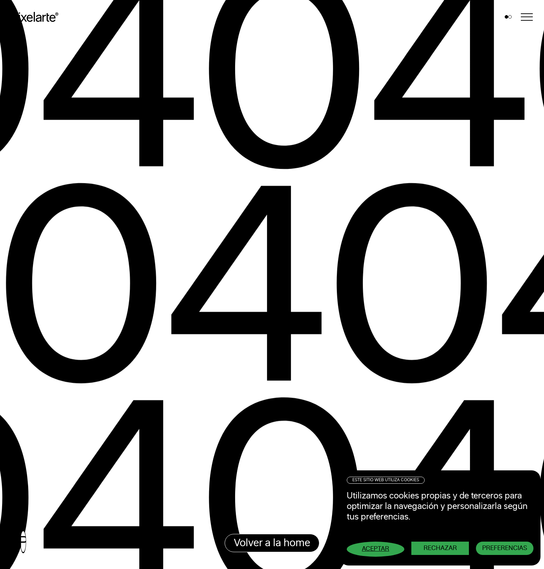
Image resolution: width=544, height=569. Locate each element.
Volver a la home (272, 543)
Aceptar (375, 549)
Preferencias (504, 548)
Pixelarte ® (37, 17)
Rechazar (440, 548)
